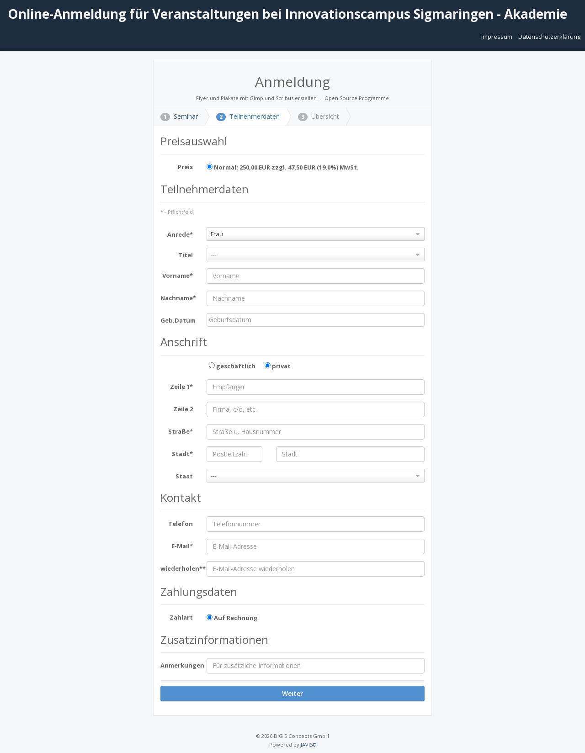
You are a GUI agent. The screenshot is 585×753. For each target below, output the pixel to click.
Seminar (179, 116)
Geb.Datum (178, 320)
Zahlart (181, 617)
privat (278, 366)
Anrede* (180, 234)
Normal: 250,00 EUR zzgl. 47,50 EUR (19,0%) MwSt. (283, 167)
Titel (185, 255)
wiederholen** (180, 568)
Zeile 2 (183, 409)
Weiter (292, 693)
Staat (184, 476)
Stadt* (182, 454)
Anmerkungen (180, 665)
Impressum (497, 36)
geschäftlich (232, 366)
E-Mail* (182, 546)
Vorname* (177, 275)
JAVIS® (308, 744)
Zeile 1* (181, 386)
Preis (185, 167)
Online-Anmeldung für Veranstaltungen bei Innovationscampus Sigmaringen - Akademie (286, 13)
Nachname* (178, 298)
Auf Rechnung (232, 618)
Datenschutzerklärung (549, 36)
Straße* (180, 431)
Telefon (180, 524)
